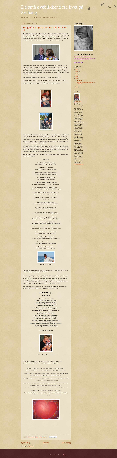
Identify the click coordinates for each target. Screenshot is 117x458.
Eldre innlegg (66, 443)
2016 (77, 78)
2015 (77, 76)
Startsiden (46, 443)
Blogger (65, 454)
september (79, 80)
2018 (77, 87)
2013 (77, 71)
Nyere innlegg (25, 443)
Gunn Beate (78, 101)
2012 (77, 69)
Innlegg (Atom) (30, 446)
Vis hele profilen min (78, 164)
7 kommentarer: (43, 437)
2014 (77, 74)
